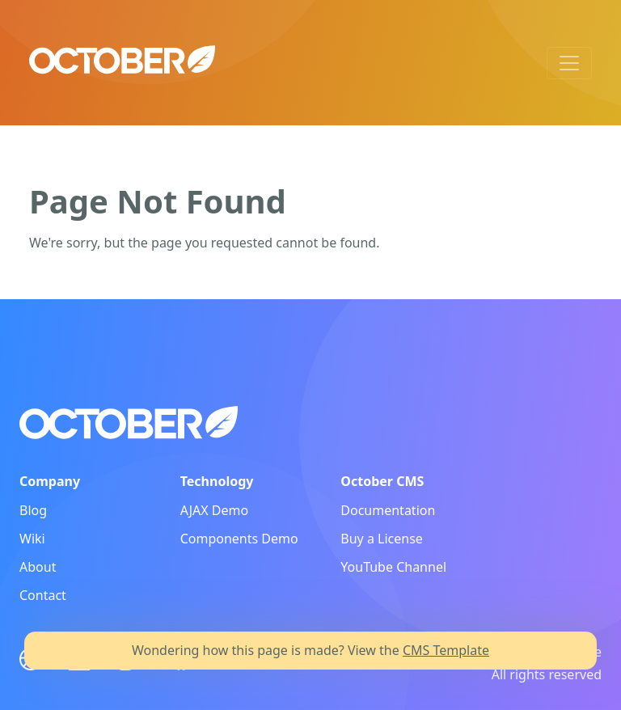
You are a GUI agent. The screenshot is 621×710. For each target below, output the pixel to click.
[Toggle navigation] (569, 63)
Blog (33, 510)
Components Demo (239, 538)
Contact (42, 595)
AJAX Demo (214, 510)
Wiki (32, 538)
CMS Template (446, 650)
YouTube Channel (393, 567)
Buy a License (381, 538)
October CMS (382, 481)
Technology (217, 481)
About (37, 567)
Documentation (387, 510)
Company (49, 481)
